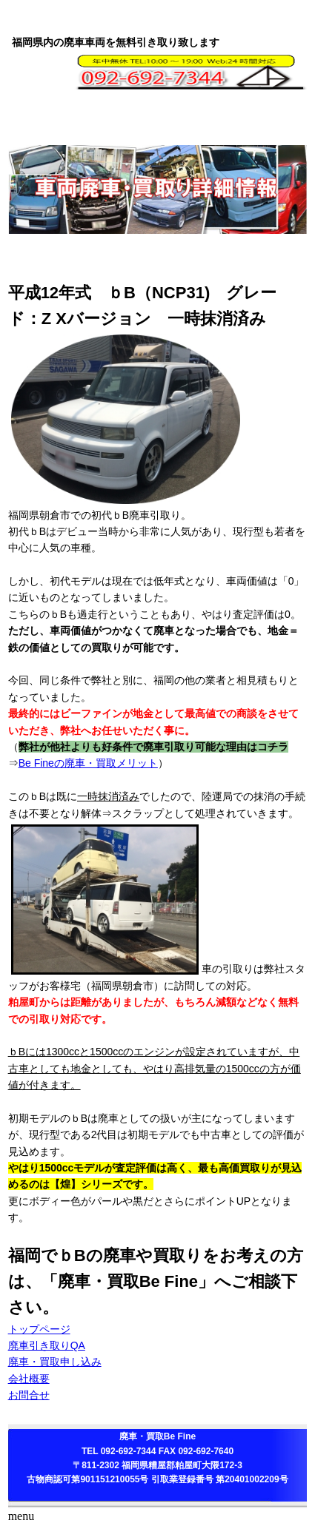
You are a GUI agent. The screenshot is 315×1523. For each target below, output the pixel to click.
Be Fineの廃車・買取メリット (88, 763)
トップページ (39, 1329)
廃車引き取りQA (46, 1345)
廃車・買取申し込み (55, 1362)
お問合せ (29, 1395)
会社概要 (29, 1379)
